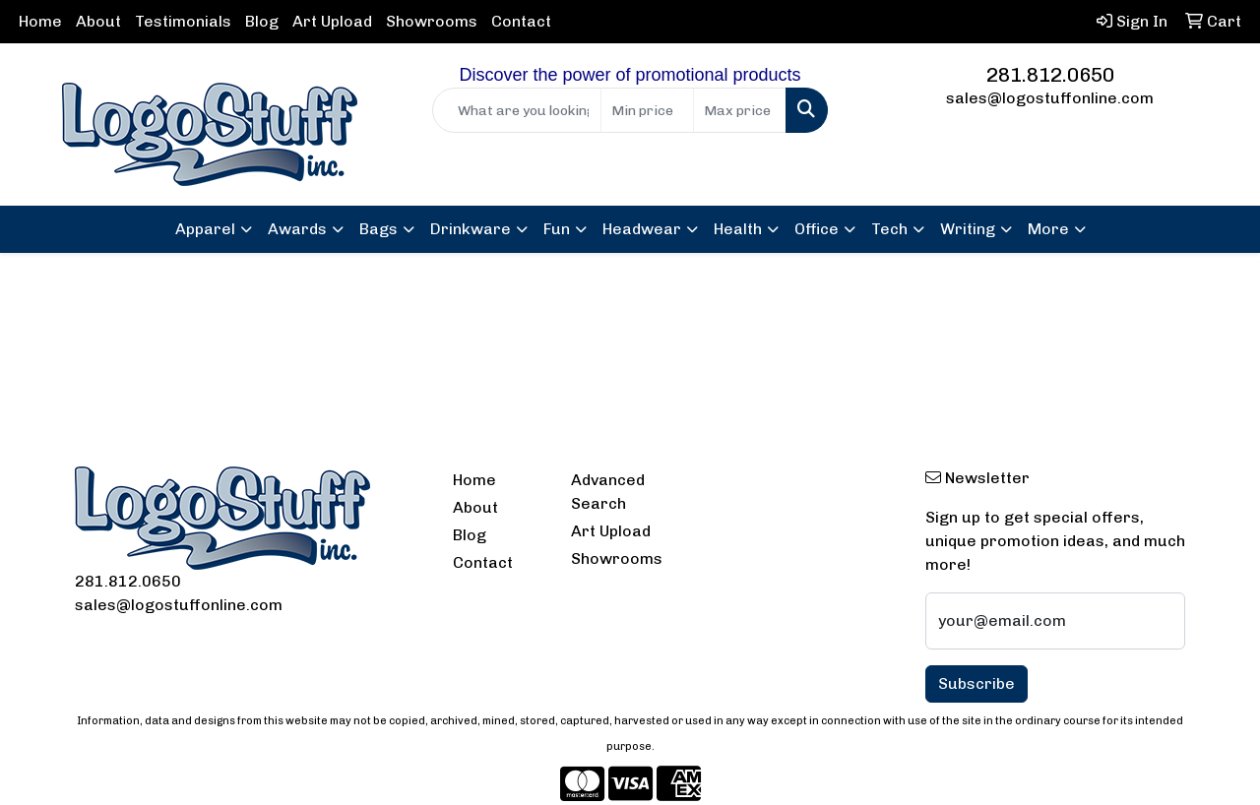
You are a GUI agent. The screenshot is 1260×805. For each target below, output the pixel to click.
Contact (521, 21)
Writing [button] (967, 228)
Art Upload (332, 21)
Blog (262, 21)
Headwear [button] (641, 228)
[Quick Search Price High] (740, 110)
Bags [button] (378, 228)
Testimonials (183, 21)
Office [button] (816, 228)
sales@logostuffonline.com (1050, 98)
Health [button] (738, 228)
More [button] (1048, 228)
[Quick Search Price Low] (647, 110)
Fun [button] (556, 228)
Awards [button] (297, 228)
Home (40, 21)
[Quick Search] (517, 110)
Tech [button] (889, 228)
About (98, 21)
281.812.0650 (1050, 75)
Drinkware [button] (470, 228)
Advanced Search (608, 491)
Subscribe (976, 683)
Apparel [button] (205, 228)
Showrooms (431, 21)
